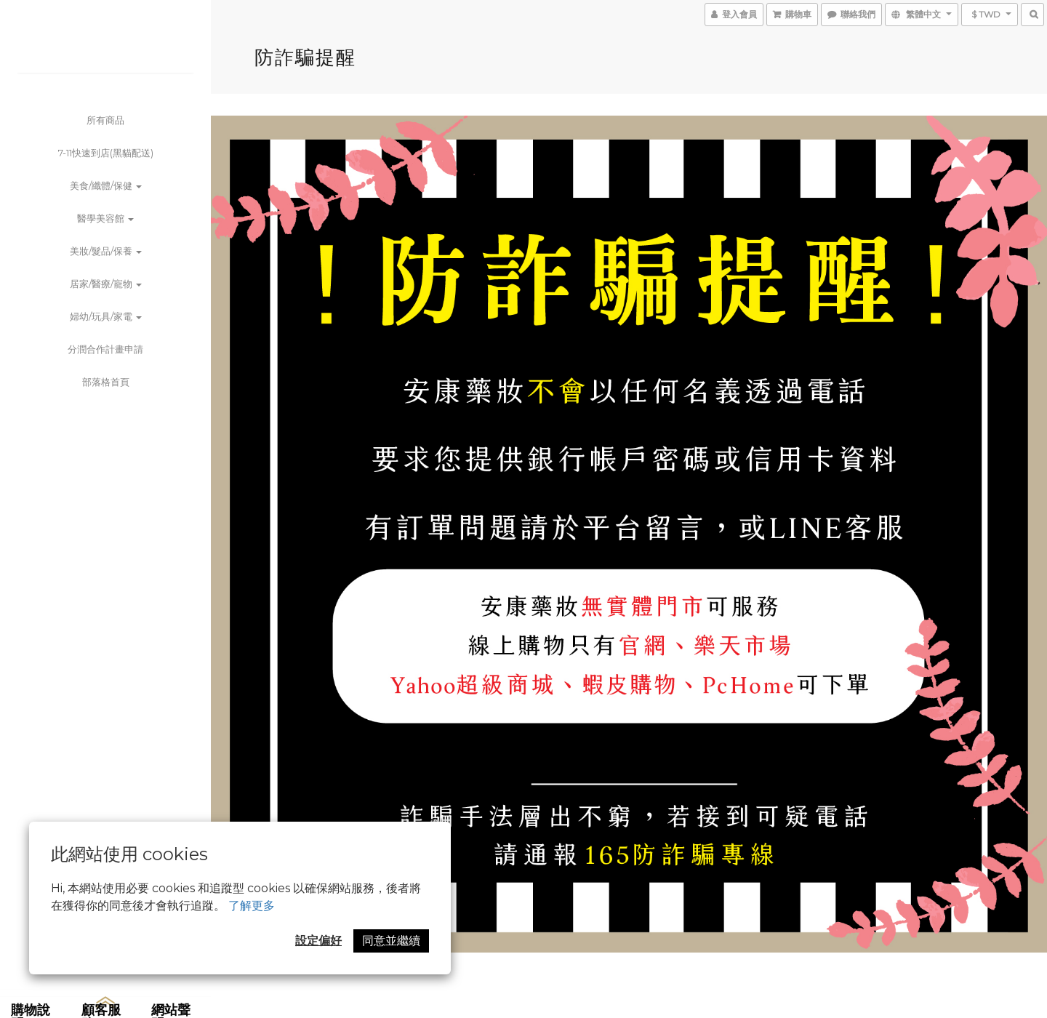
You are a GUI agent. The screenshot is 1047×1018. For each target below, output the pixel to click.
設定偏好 (318, 940)
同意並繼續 (391, 940)
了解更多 (251, 906)
